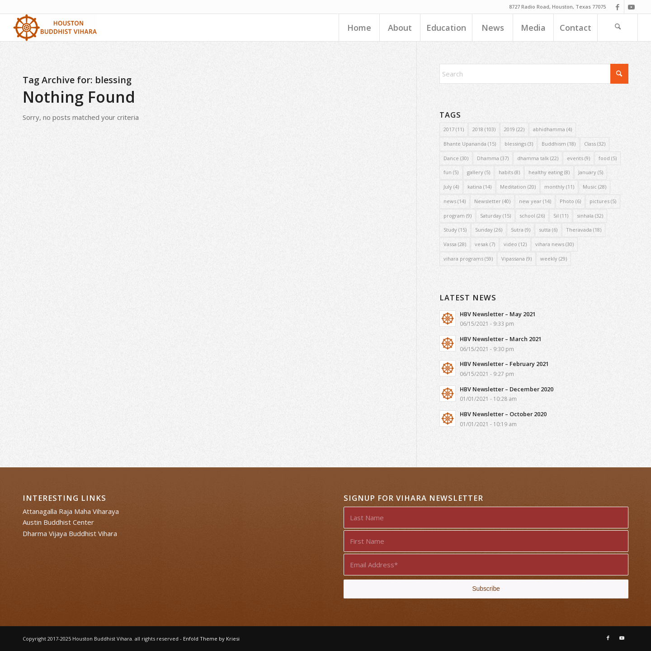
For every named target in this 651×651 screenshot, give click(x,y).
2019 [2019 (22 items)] (514, 129)
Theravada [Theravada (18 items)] (583, 229)
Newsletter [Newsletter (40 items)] (492, 201)
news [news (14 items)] (454, 201)
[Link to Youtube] (631, 7)
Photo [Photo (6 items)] (570, 201)
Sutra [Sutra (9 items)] (520, 229)
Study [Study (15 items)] (455, 229)
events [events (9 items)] (578, 158)
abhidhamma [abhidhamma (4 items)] (552, 129)
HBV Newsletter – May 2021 (498, 314)
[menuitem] (359, 27)
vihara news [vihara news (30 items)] (554, 244)
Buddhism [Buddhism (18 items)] (559, 143)
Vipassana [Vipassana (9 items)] (516, 258)
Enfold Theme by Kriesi (211, 638)
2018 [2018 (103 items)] (483, 129)
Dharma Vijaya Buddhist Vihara (70, 533)
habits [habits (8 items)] (509, 172)
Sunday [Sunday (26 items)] (488, 229)
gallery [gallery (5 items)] (478, 172)
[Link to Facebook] (617, 7)
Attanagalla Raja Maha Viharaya (71, 511)
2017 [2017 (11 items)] (453, 129)
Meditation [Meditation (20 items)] (518, 186)
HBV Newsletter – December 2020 (506, 389)
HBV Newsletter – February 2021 (504, 364)
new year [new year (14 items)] (535, 201)
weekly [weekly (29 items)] (553, 258)
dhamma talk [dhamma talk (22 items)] (537, 158)
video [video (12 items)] (515, 244)
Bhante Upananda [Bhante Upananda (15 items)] (469, 143)
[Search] (617, 27)
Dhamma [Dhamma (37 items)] (493, 158)
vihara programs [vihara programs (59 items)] (468, 258)
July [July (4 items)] (451, 186)
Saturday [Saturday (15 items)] (495, 215)
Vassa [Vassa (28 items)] (454, 244)
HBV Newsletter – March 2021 (501, 339)
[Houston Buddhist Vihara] (55, 27)
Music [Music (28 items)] (594, 186)
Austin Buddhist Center (58, 522)
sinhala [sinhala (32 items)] (590, 215)
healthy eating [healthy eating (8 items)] (549, 172)
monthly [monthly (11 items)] (559, 186)
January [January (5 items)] (590, 172)
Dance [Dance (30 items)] (455, 158)
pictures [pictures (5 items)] (603, 201)
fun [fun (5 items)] (450, 172)
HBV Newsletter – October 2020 (503, 414)
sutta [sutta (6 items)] (548, 229)
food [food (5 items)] (608, 158)
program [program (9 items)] (457, 215)
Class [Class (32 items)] (594, 143)
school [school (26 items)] (532, 215)
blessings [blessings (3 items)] (519, 143)
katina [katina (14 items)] (479, 186)
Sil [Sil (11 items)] (560, 215)
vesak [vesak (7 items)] (485, 244)
